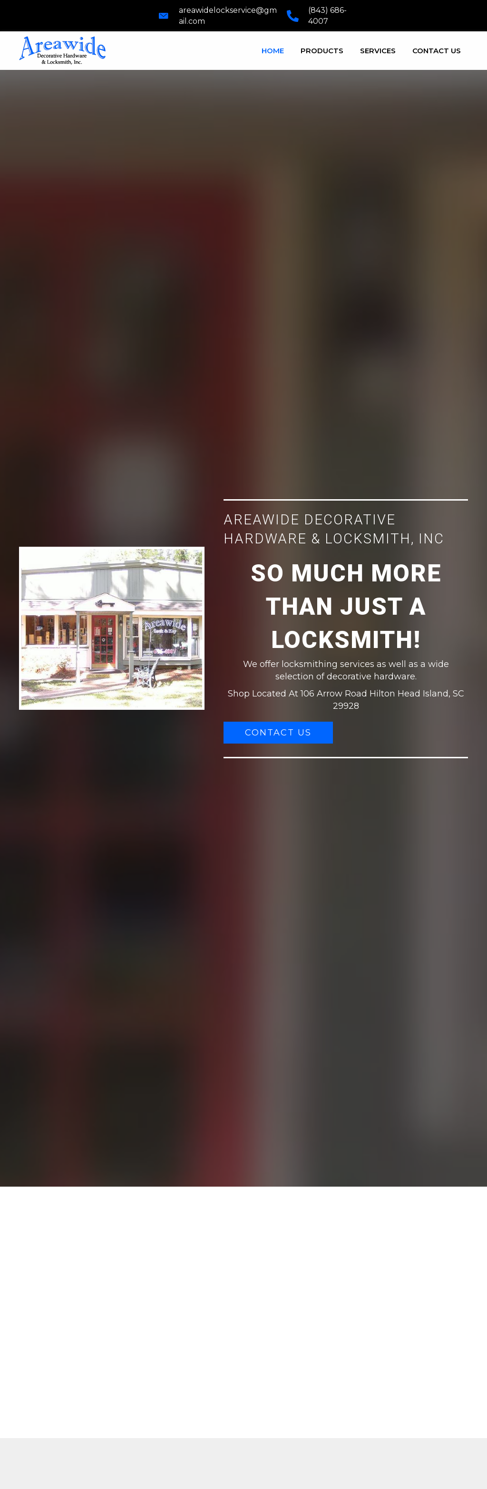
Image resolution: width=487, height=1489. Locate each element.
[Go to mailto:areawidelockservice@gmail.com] (217, 16)
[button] (278, 733)
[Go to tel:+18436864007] (319, 16)
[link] (272, 50)
